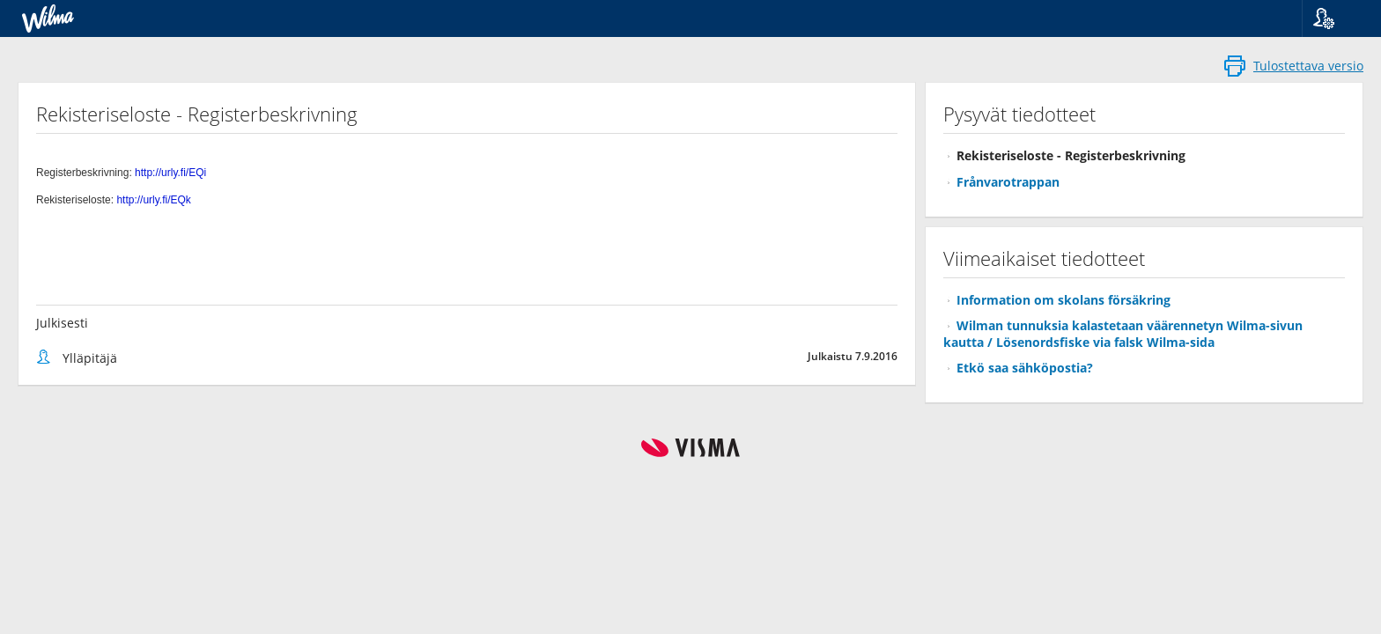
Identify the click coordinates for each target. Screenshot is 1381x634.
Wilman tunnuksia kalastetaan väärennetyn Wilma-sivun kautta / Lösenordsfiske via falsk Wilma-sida (1123, 333)
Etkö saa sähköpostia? (1024, 367)
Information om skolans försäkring (1063, 299)
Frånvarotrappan (1008, 181)
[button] (1335, 18)
